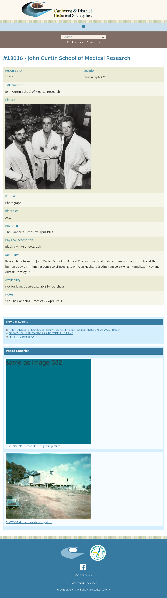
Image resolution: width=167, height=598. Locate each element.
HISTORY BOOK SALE (23, 337)
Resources (93, 42)
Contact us (83, 575)
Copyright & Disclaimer (84, 583)
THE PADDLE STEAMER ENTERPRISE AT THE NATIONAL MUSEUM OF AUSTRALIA (64, 330)
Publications (75, 42)
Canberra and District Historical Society (88, 590)
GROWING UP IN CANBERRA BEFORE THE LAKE (41, 333)
